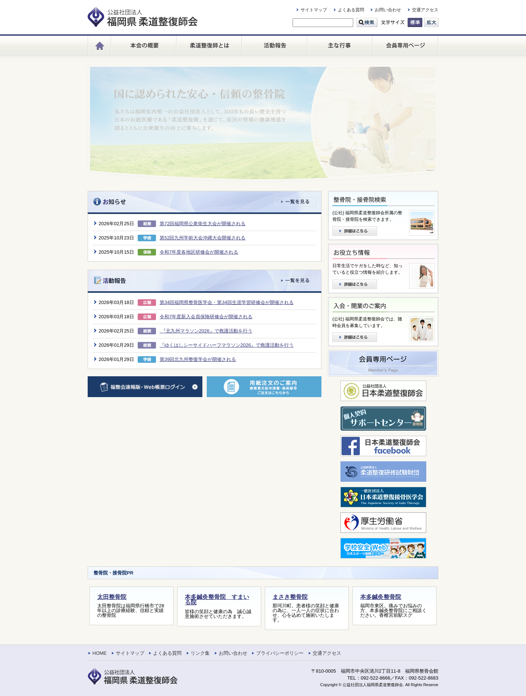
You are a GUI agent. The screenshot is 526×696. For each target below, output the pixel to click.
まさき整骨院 (290, 597)
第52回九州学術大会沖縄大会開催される (202, 238)
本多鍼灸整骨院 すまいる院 (217, 600)
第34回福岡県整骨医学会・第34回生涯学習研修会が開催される (227, 302)
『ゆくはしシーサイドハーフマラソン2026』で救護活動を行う (227, 345)
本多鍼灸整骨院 (380, 597)
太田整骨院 (111, 597)
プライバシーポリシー (280, 653)
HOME (99, 653)
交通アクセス (425, 9)
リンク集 (200, 653)
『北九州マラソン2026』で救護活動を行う (206, 331)
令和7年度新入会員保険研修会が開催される (206, 316)
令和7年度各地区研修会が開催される (199, 252)
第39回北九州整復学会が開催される (198, 359)
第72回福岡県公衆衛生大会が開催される (202, 223)
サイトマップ (314, 9)
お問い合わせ (388, 9)
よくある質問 (351, 9)
